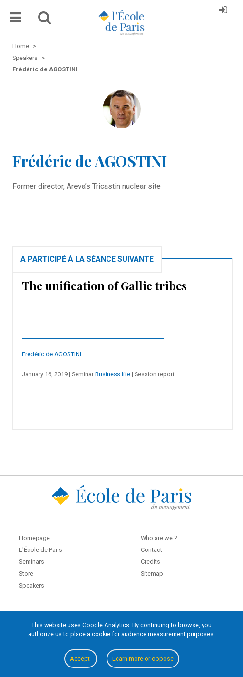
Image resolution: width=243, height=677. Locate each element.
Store (26, 573)
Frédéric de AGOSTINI (51, 354)
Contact (151, 549)
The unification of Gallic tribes (104, 285)
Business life (112, 374)
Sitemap (152, 573)
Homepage (34, 537)
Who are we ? (159, 537)
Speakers (31, 585)
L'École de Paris (40, 549)
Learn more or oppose (143, 658)
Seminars (31, 561)
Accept (80, 658)
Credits (150, 561)
